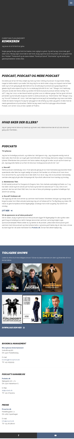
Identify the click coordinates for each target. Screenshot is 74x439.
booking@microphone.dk (11, 360)
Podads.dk (36, 228)
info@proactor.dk (8, 421)
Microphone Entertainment (13, 348)
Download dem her (12, 327)
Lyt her (5, 210)
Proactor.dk (6, 409)
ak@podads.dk (7, 390)
